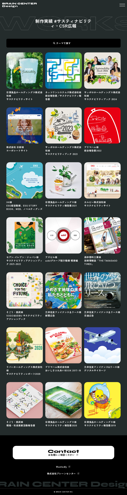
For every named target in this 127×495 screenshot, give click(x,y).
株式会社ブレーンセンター (61, 473)
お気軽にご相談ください (63, 452)
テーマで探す (63, 43)
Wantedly (61, 466)
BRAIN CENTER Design (19, 4)
